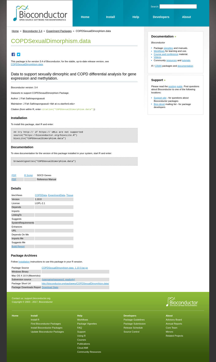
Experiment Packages (59, 31)
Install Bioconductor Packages (46, 327)
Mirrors (169, 331)
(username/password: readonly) (58, 279)
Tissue (69, 195)
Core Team (171, 327)
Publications (83, 343)
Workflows (159, 51)
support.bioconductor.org (37, 298)
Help (79, 315)
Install (34, 315)
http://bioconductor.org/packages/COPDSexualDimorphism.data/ (75, 283)
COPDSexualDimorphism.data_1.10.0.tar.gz (65, 267)
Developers (130, 315)
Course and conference (166, 54)
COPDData (41, 195)
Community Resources (89, 351)
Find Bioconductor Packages (46, 323)
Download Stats (50, 287)
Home (15, 31)
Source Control (131, 331)
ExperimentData (56, 195)
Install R (35, 319)
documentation (185, 66)
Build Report (18, 246)
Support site (160, 98)
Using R (81, 335)
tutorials (186, 60)
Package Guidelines (134, 319)
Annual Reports (174, 323)
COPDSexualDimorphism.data (27, 64)
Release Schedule (133, 327)
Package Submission (135, 323)
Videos (157, 57)
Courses (81, 339)
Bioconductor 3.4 (32, 31)
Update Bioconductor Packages (47, 331)
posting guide (175, 86)
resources (171, 60)
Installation (24, 261)
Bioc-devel (159, 104)
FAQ (79, 327)
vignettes (168, 48)
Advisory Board (174, 319)
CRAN (158, 66)
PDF (14, 175)
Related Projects (174, 335)
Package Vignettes (87, 323)
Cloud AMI (82, 347)
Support (157, 80)
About (169, 315)
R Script (28, 175)
